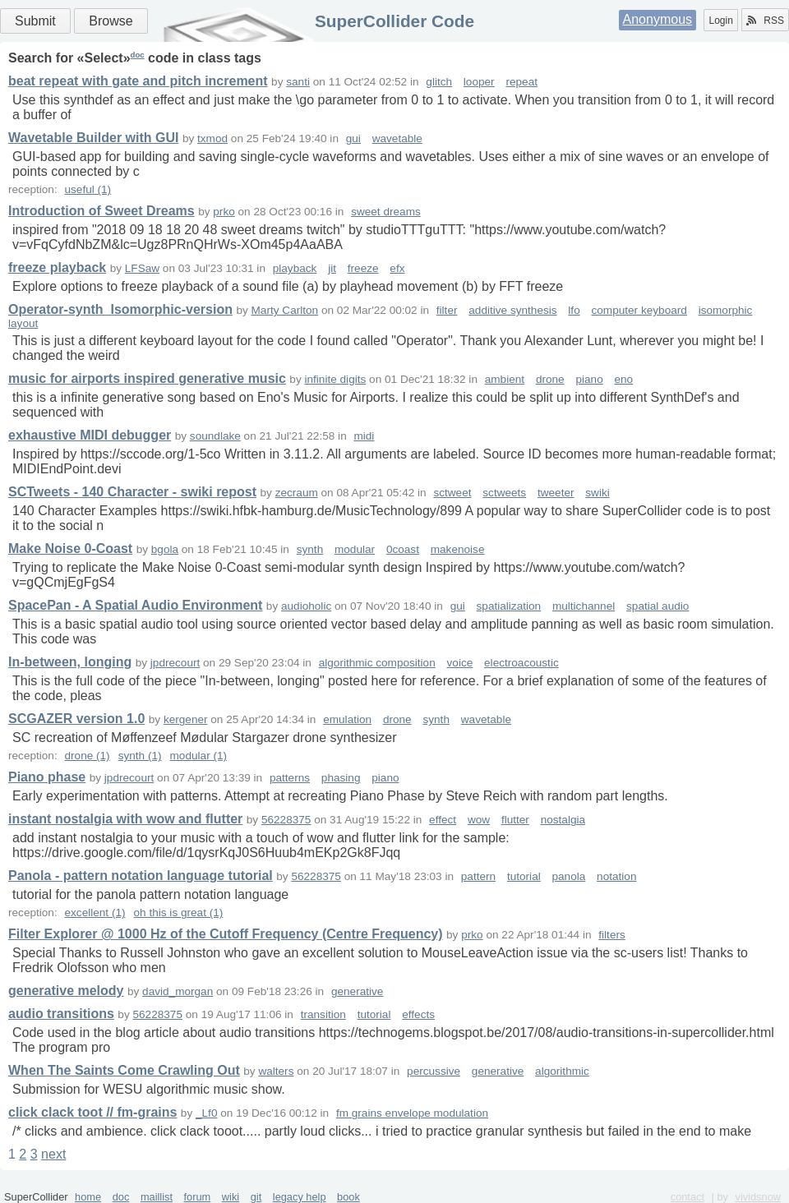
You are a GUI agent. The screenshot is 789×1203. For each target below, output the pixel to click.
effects (418, 1014)
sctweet (452, 492)
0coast (402, 549)
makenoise (458, 549)
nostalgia (563, 820)
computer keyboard (638, 310)
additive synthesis (512, 310)
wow (479, 820)
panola (569, 876)
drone (550, 379)
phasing (341, 778)
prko (223, 211)
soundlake (215, 436)
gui (353, 138)
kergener (186, 719)
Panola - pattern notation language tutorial (140, 876)
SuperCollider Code (394, 21)
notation (616, 876)
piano (588, 379)
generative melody (66, 991)
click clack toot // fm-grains (92, 1112)
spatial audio (657, 606)
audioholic (306, 606)
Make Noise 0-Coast (70, 548)
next (53, 1154)
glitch (439, 82)
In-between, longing (70, 662)
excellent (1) (94, 912)
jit (332, 268)
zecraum (296, 492)
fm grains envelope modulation (412, 1113)
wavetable (397, 138)
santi (298, 82)
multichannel (583, 606)
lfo (573, 310)
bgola (164, 549)
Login (720, 20)
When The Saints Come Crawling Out (124, 1070)
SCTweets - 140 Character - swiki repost (132, 492)
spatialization (509, 606)
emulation (347, 719)
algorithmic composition (377, 663)
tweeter (556, 492)
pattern (478, 876)
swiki (597, 492)
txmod (212, 138)
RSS (765, 20)
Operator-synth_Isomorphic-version (120, 309)
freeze (363, 268)
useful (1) (87, 189)
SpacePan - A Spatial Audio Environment (135, 605)
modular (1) (199, 755)
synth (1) (140, 755)
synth (310, 549)
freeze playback (57, 267)
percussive (433, 1071)
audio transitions (61, 1014)
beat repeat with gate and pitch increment (138, 81)
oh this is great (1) (179, 912)
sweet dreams (386, 211)
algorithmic (562, 1071)
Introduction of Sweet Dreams (101, 211)
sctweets (504, 492)
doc (138, 54)
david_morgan (177, 991)
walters (275, 1071)
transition (323, 1014)
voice (460, 663)
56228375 (286, 820)
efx (397, 268)
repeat (521, 82)
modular (355, 549)
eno (623, 379)
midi (363, 436)
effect (442, 820)
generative (357, 991)
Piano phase (46, 777)
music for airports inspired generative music (147, 378)
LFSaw (142, 268)
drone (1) (86, 755)
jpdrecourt (175, 663)
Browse (110, 21)
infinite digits (335, 379)
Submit (35, 21)
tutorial (524, 876)
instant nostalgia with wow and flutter (125, 819)
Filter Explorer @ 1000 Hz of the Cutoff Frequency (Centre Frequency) (225, 934)
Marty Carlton (285, 310)
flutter (515, 820)
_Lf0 (206, 1113)
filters (611, 935)
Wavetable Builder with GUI (93, 138)
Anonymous (658, 19)
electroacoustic (521, 663)
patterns (290, 778)
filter (447, 310)
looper (479, 82)
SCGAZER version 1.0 (76, 719)
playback (295, 268)
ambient (504, 379)
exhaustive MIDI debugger (89, 435)
